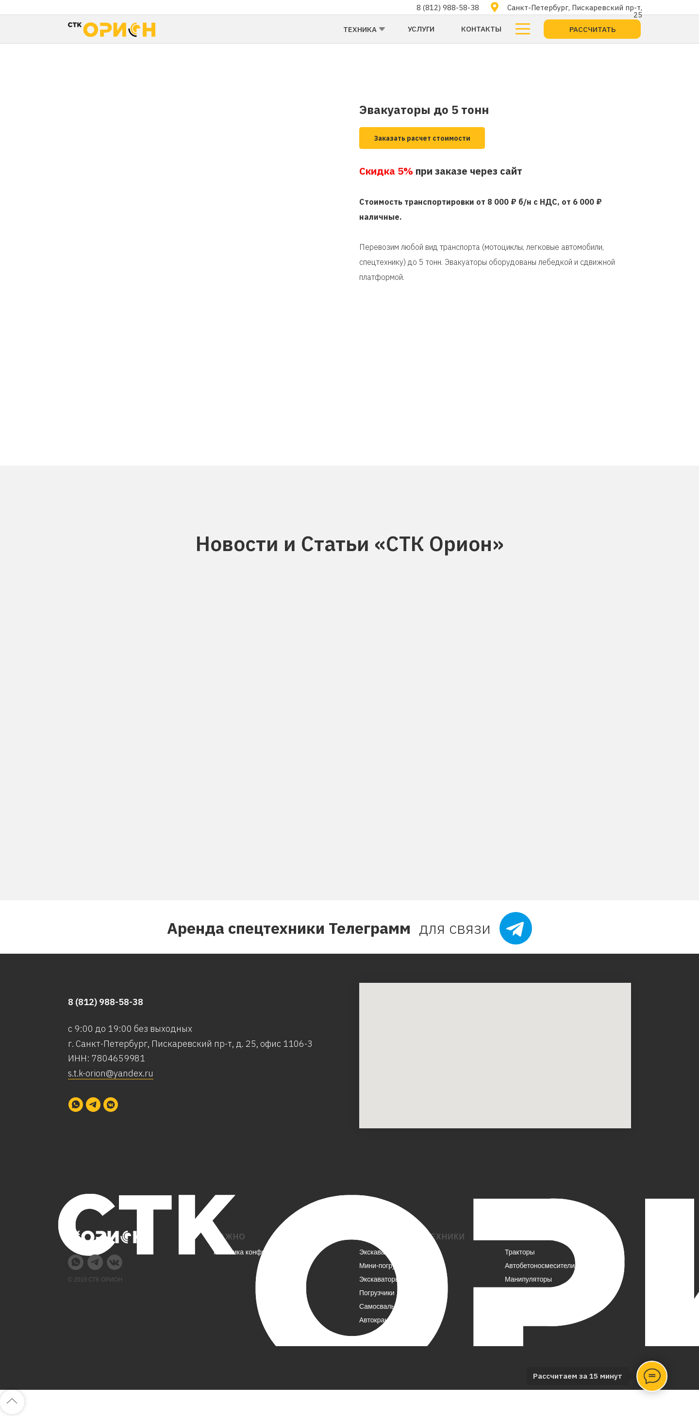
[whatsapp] (75, 1104)
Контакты (481, 28)
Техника (360, 29)
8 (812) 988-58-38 (447, 7)
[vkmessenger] (110, 1104)
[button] (592, 29)
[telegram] (93, 1104)
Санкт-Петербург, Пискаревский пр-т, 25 (574, 11)
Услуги (421, 28)
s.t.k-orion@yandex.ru (110, 1073)
